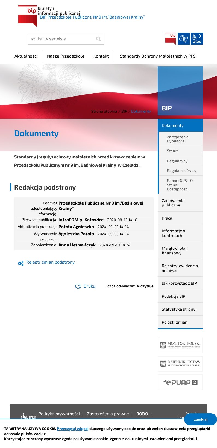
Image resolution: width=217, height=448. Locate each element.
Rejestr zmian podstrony (50, 261)
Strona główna (104, 111)
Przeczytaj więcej (73, 428)
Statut (172, 150)
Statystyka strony (178, 308)
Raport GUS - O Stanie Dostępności (180, 184)
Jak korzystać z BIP (179, 283)
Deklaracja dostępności (27, 418)
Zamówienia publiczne (173, 203)
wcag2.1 (197, 39)
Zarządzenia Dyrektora (178, 138)
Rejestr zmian (174, 322)
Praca (167, 217)
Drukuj (90, 285)
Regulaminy (177, 160)
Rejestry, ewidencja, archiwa (180, 268)
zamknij (201, 419)
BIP (171, 39)
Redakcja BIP (173, 296)
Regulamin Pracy (181, 170)
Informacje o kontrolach (173, 233)
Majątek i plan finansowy (175, 250)
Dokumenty (173, 125)
